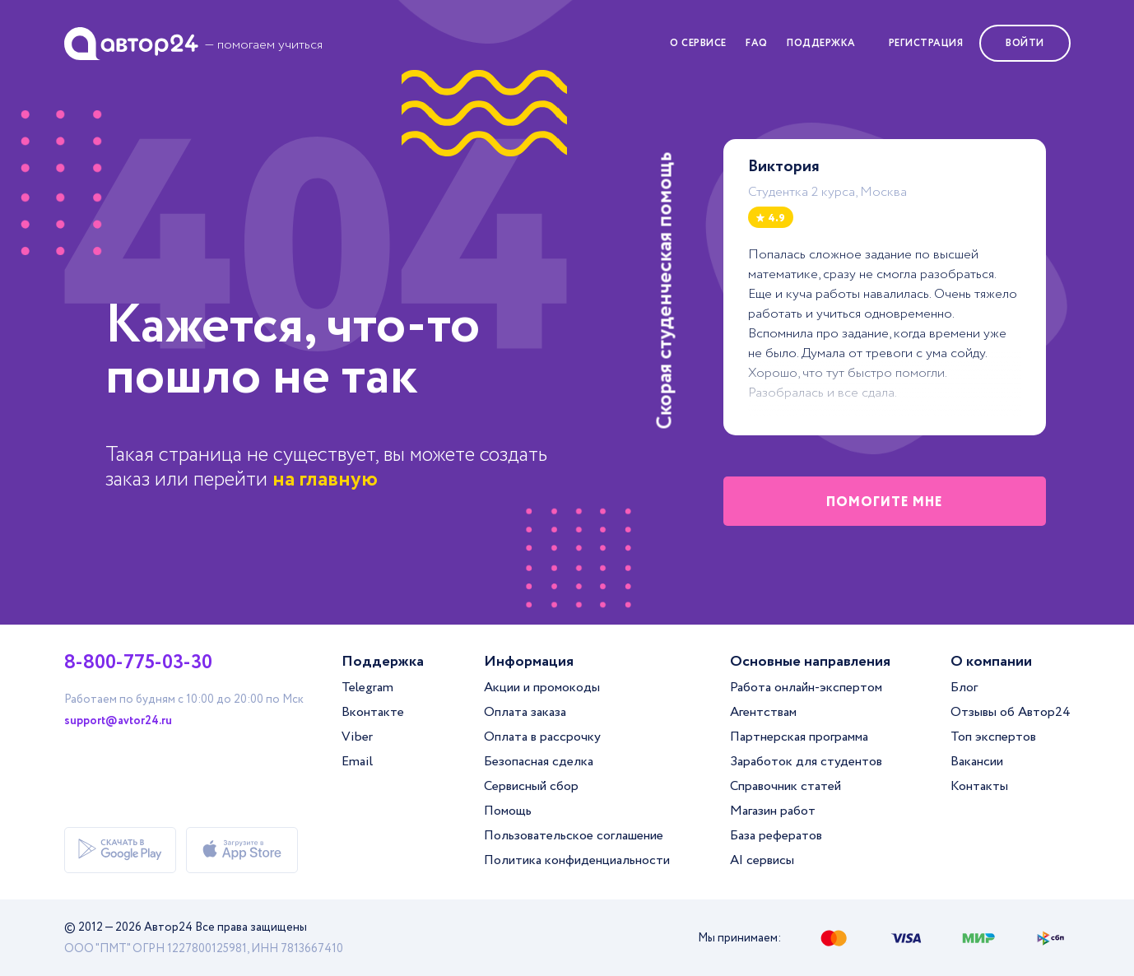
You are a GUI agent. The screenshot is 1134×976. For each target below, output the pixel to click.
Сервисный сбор (531, 786)
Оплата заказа (525, 712)
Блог (964, 687)
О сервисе (698, 43)
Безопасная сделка (538, 761)
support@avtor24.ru (118, 720)
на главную (325, 479)
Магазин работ (773, 811)
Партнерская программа (799, 736)
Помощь (508, 811)
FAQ (757, 43)
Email (357, 761)
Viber (357, 736)
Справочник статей (785, 786)
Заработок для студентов (806, 761)
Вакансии (976, 761)
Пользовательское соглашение (573, 835)
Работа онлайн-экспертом (806, 687)
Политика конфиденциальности (577, 860)
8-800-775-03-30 (138, 663)
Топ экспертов (993, 736)
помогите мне (884, 502)
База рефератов (776, 835)
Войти (1025, 43)
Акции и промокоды (542, 687)
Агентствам (763, 712)
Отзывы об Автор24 (1010, 712)
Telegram (367, 687)
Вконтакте (373, 712)
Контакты (979, 786)
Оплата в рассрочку (542, 736)
